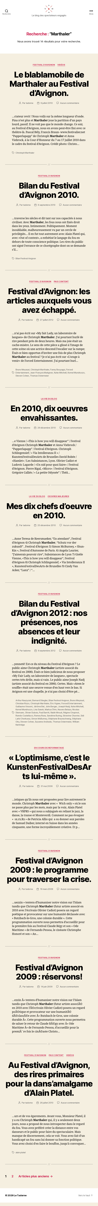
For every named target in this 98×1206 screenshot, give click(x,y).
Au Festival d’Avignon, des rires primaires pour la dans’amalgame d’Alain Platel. (48, 1082)
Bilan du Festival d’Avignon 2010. (49, 193)
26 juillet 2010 (46, 1106)
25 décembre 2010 (47, 528)
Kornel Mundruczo (76, 376)
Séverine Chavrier (71, 719)
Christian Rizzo (22, 707)
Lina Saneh (39, 713)
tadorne (29, 106)
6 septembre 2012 (46, 654)
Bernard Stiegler (40, 704)
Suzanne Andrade (43, 725)
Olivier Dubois (31, 716)
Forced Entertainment (71, 707)
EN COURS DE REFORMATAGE (49, 751)
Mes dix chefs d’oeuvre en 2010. (49, 514)
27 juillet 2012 (46, 323)
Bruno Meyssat (23, 373)
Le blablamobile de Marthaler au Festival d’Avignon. (49, 87)
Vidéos (61, 68)
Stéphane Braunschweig (59, 722)
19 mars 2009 (46, 892)
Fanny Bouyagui (57, 373)
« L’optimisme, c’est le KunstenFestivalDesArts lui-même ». (49, 770)
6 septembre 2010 (46, 208)
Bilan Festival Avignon (26, 262)
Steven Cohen (22, 379)
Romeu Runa (40, 719)
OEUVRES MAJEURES (58, 500)
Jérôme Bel (39, 710)
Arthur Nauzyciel (23, 704)
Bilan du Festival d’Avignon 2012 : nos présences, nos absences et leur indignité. (49, 625)
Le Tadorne (20, 1198)
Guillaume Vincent (24, 710)
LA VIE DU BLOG (49, 402)
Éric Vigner (55, 707)
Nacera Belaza (64, 713)
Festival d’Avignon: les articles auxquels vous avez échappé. (49, 304)
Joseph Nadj (64, 710)
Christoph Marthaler (25, 156)
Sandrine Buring (54, 719)
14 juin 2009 (46, 990)
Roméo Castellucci (24, 719)
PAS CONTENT (61, 285)
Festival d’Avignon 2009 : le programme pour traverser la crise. (49, 873)
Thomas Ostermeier (39, 379)
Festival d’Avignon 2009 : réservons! (49, 975)
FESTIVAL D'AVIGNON (44, 68)
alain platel (21, 1156)
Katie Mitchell (60, 376)
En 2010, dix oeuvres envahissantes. (49, 416)
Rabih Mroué (56, 716)
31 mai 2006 (46, 789)
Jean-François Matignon (41, 376)
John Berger (51, 710)
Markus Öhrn (51, 713)
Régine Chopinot (71, 716)
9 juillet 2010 (47, 106)
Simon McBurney (39, 722)
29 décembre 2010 (47, 431)
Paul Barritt (44, 716)
